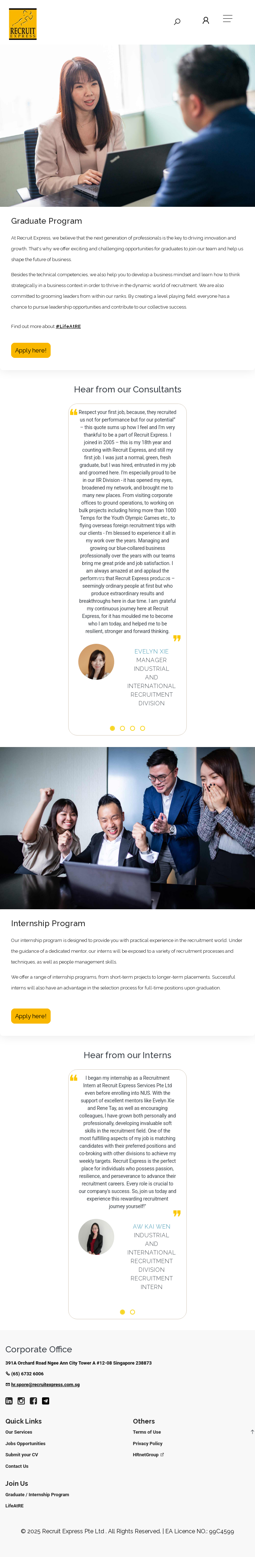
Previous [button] (101, 577)
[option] (127, 557)
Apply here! (31, 350)
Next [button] (163, 577)
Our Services (18, 1432)
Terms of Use (147, 1432)
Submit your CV (21, 1454)
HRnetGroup (148, 1454)
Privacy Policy (147, 1443)
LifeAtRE (14, 1505)
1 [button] (112, 728)
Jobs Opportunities (25, 1443)
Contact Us (16, 1466)
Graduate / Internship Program (37, 1494)
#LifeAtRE (68, 326)
